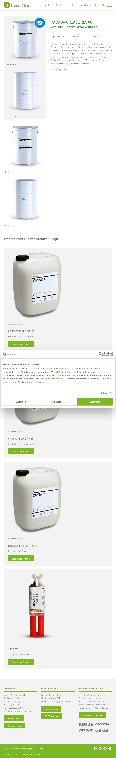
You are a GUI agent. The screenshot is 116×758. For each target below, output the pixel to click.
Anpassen (58, 402)
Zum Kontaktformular (92, 715)
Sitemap (39, 748)
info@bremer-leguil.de (21, 711)
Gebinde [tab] (75, 36)
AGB (32, 748)
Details (104, 393)
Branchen (71, 5)
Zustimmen (95, 402)
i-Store (96, 5)
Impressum (9, 748)
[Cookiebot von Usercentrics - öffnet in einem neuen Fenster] (100, 354)
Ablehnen (21, 402)
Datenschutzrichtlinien (68, 375)
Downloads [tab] (97, 36)
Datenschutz (22, 748)
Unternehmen (84, 5)
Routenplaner (14, 718)
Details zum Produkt (21, 344)
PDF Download (14, 725)
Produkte (60, 5)
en (102, 5)
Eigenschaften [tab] (57, 36)
